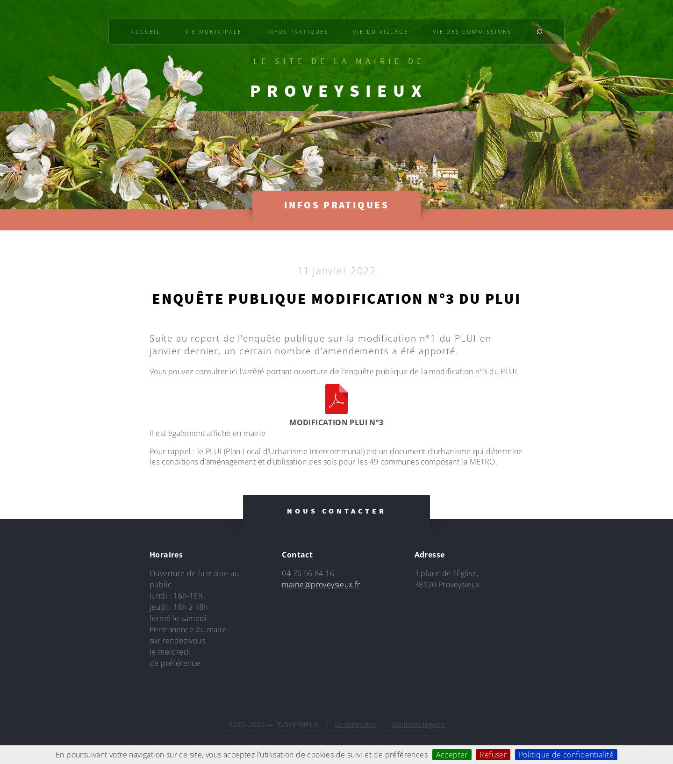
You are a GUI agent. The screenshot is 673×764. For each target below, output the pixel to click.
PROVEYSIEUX (339, 90)
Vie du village (380, 31)
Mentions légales (418, 724)
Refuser (493, 755)
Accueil (146, 31)
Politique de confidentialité (566, 755)
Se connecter (355, 724)
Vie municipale (213, 31)
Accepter (452, 755)
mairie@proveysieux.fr (321, 584)
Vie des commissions (472, 31)
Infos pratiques (297, 31)
